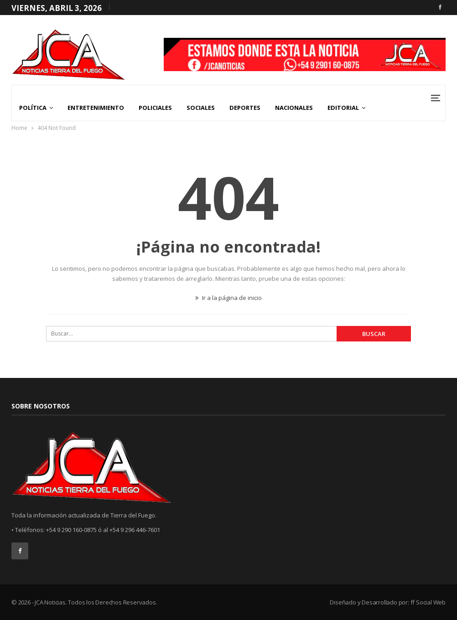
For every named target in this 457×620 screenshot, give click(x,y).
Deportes (244, 107)
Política (33, 107)
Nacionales (294, 107)
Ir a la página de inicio (228, 298)
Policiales (155, 107)
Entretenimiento (96, 107)
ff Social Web (428, 602)
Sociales (201, 107)
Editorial (343, 107)
